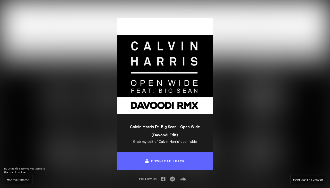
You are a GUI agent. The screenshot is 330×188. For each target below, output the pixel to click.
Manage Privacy (18, 179)
